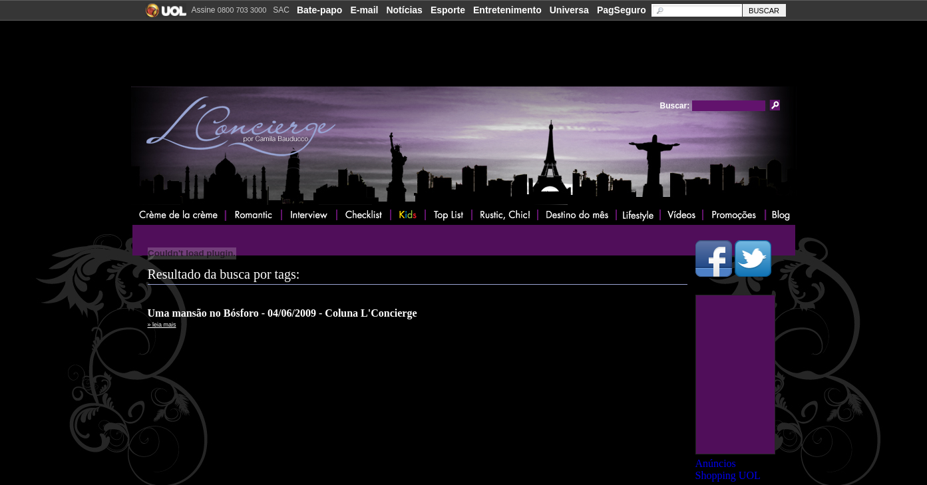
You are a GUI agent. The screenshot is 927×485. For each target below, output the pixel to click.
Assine (229, 10)
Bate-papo (319, 10)
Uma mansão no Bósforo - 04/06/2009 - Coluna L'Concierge (282, 313)
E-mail (364, 10)
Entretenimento (507, 10)
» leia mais (162, 324)
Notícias (404, 10)
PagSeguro (621, 10)
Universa (569, 10)
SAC (281, 10)
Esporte (448, 10)
